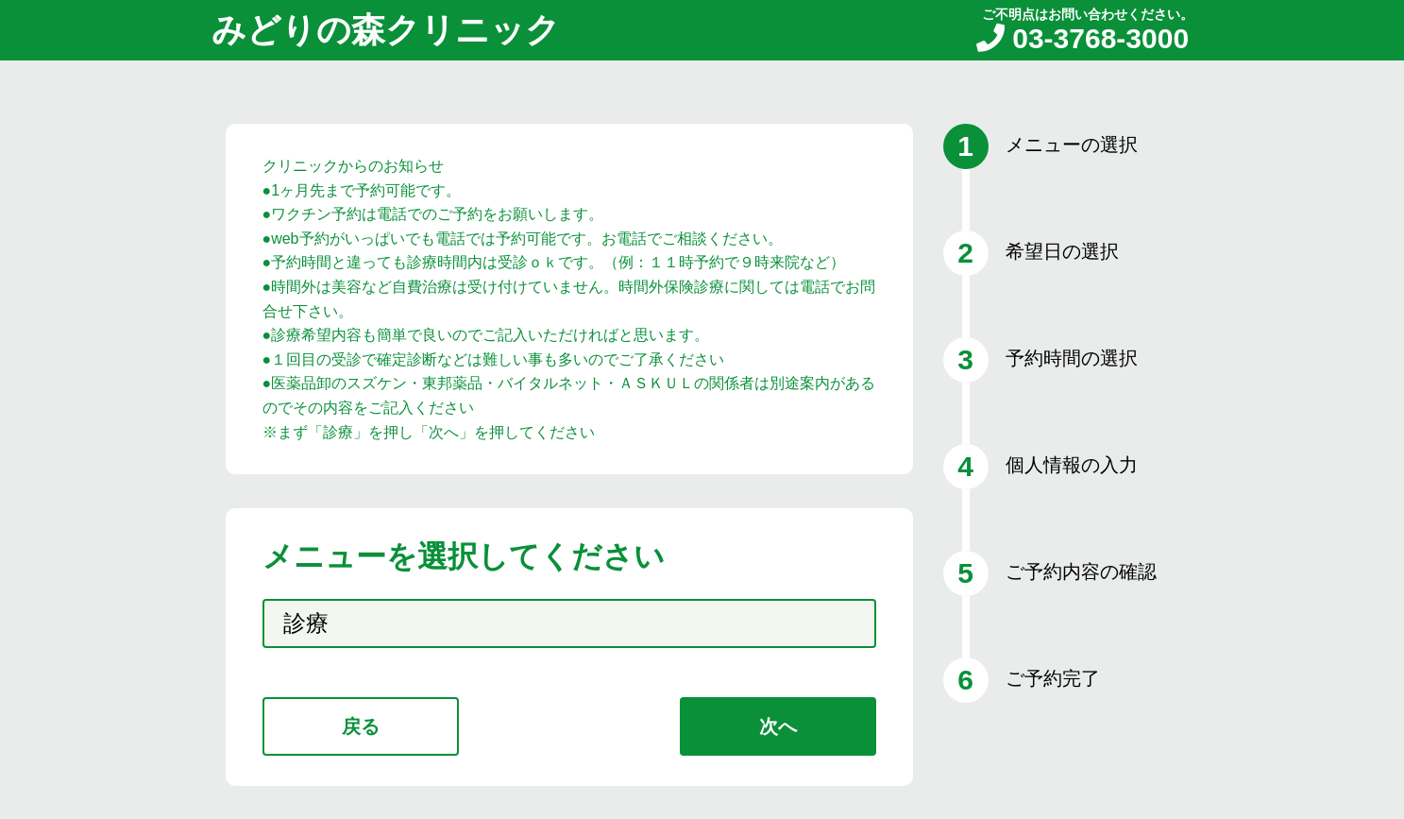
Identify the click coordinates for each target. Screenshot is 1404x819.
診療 (306, 623)
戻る (361, 726)
